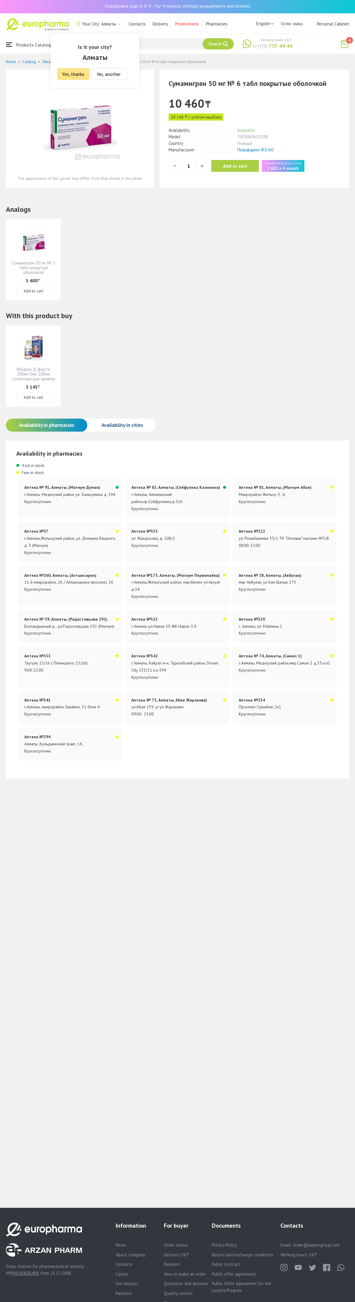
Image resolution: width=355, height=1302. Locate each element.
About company (130, 1255)
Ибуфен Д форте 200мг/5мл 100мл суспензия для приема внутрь (33, 376)
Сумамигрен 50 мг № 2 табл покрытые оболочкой (33, 267)
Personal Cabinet (333, 24)
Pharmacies (216, 24)
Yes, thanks (73, 74)
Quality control (178, 1293)
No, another (109, 74)
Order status (292, 23)
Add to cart (235, 166)
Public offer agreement (234, 1274)
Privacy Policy (224, 1245)
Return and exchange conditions (242, 1255)
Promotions (187, 24)
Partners (124, 1293)
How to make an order (185, 1274)
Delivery (160, 24)
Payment (172, 1264)
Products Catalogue (31, 44)
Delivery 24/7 (176, 1255)
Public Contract (226, 1264)
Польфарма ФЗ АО (255, 150)
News (121, 1245)
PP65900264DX (24, 1273)
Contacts (137, 24)
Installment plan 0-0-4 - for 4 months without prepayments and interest (178, 6)
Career (122, 1274)
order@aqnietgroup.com (316, 1245)
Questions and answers (186, 1283)
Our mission (127, 1283)
